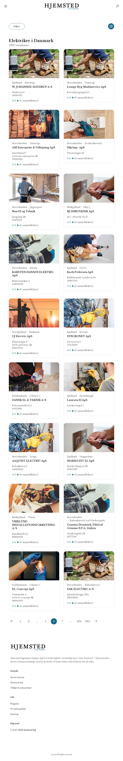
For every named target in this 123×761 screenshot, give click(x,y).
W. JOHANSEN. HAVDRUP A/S (32, 86)
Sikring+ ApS (76, 147)
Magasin (14, 704)
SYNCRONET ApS (79, 336)
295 (87, 621)
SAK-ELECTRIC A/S (80, 589)
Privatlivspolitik (18, 709)
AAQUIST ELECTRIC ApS (29, 460)
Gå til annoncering (27, 730)
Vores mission (17, 677)
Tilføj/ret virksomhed (20, 688)
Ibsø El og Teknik (23, 211)
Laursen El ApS (77, 400)
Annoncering (16, 682)
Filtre (17, 26)
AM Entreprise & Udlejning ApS (33, 147)
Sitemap (14, 714)
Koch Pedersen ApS (80, 272)
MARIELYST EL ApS (80, 460)
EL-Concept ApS (23, 589)
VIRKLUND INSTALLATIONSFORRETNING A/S (33, 525)
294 (79, 621)
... (37, 621)
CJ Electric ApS (22, 336)
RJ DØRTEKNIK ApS (80, 211)
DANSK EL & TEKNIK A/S (29, 400)
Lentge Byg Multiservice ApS (86, 86)
